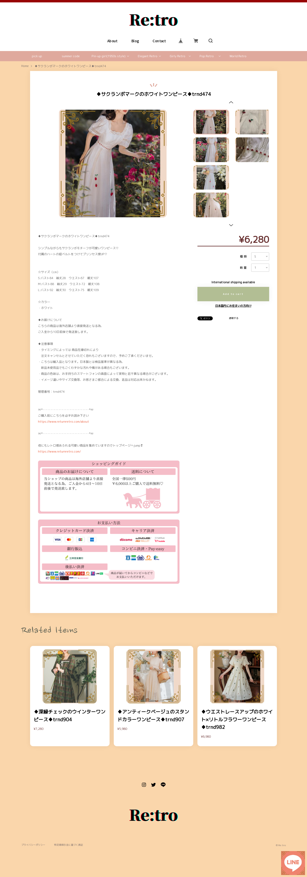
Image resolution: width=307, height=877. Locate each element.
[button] (231, 102)
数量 (244, 267)
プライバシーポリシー (33, 845)
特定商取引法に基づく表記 (68, 845)
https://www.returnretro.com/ (59, 451)
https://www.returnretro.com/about (63, 421)
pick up (37, 56)
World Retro (238, 56)
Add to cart (233, 294)
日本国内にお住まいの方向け (233, 305)
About (112, 40)
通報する (233, 318)
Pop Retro (207, 56)
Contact (159, 40)
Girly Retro (177, 56)
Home (25, 66)
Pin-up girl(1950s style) (109, 56)
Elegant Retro (147, 56)
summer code (71, 56)
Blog (135, 40)
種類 (244, 256)
